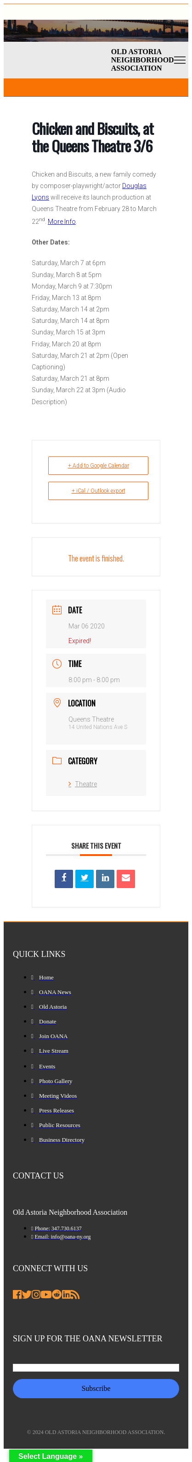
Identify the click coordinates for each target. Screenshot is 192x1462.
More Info (62, 221)
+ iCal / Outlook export (98, 491)
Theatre (82, 784)
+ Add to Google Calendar (98, 465)
